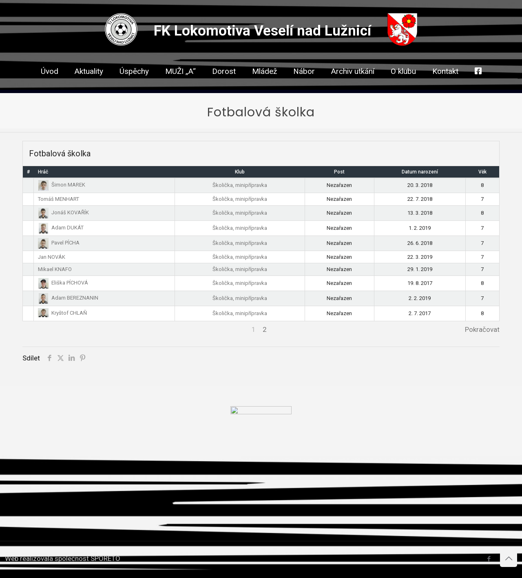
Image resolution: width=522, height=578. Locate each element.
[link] (224, 86)
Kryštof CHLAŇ (62, 313)
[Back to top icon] (508, 558)
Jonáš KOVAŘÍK (63, 212)
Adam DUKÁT (61, 228)
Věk (482, 172)
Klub (240, 172)
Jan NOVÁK (51, 257)
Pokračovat (482, 329)
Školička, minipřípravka (239, 185)
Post (339, 172)
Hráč (43, 172)
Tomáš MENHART (58, 199)
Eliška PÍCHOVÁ (63, 283)
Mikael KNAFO (55, 269)
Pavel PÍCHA (59, 243)
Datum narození (420, 172)
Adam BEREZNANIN (68, 298)
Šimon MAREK (61, 185)
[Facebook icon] (489, 558)
